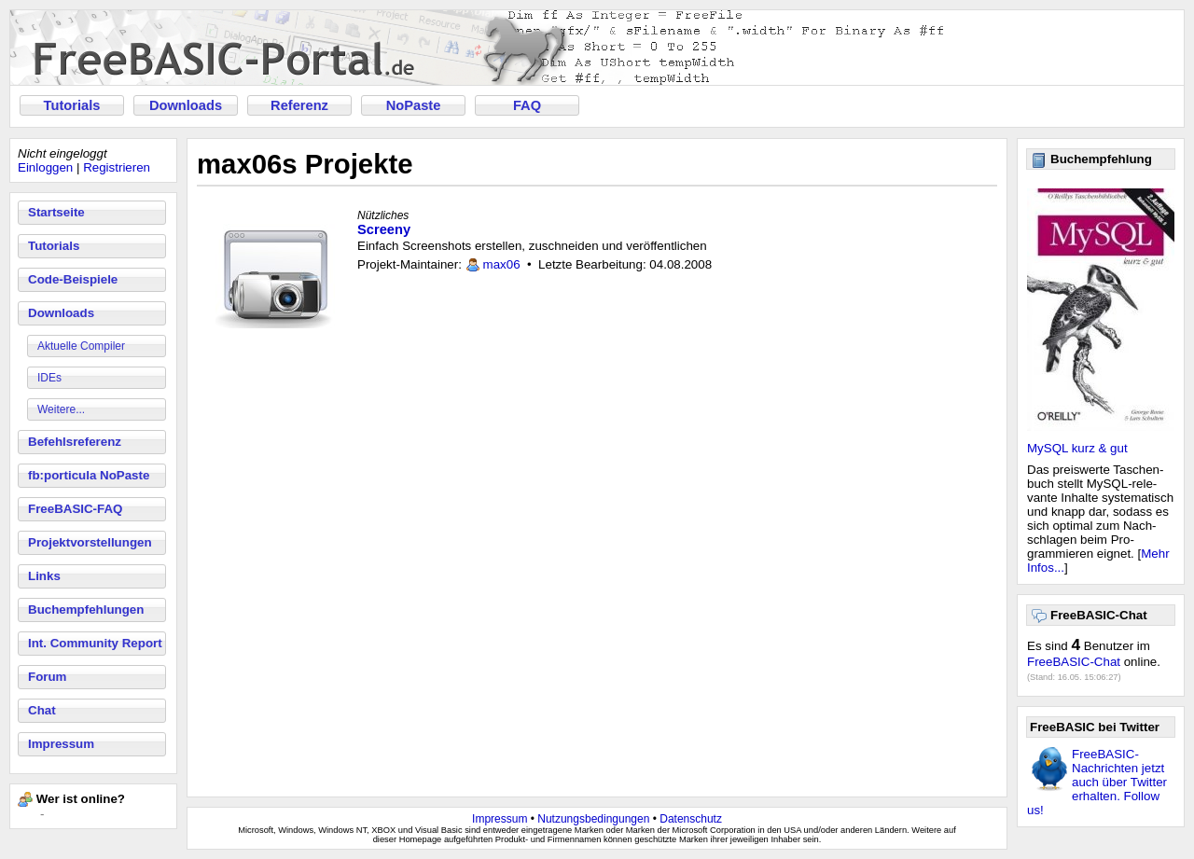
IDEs (49, 377)
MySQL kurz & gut (1077, 448)
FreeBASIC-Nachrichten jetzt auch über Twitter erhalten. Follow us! (1097, 782)
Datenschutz (690, 818)
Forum (47, 677)
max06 (502, 264)
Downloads (185, 105)
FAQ (527, 105)
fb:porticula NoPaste (88, 475)
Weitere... (61, 409)
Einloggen (45, 167)
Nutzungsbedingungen (593, 818)
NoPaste (413, 105)
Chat (42, 710)
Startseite (56, 212)
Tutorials (72, 105)
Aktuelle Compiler (81, 346)
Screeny (383, 229)
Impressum (61, 744)
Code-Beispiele (73, 279)
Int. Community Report (95, 643)
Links (44, 576)
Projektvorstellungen (90, 542)
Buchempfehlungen (86, 610)
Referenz (299, 105)
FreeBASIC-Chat (1073, 662)
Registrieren (116, 167)
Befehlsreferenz (74, 442)
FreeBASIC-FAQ (75, 509)
